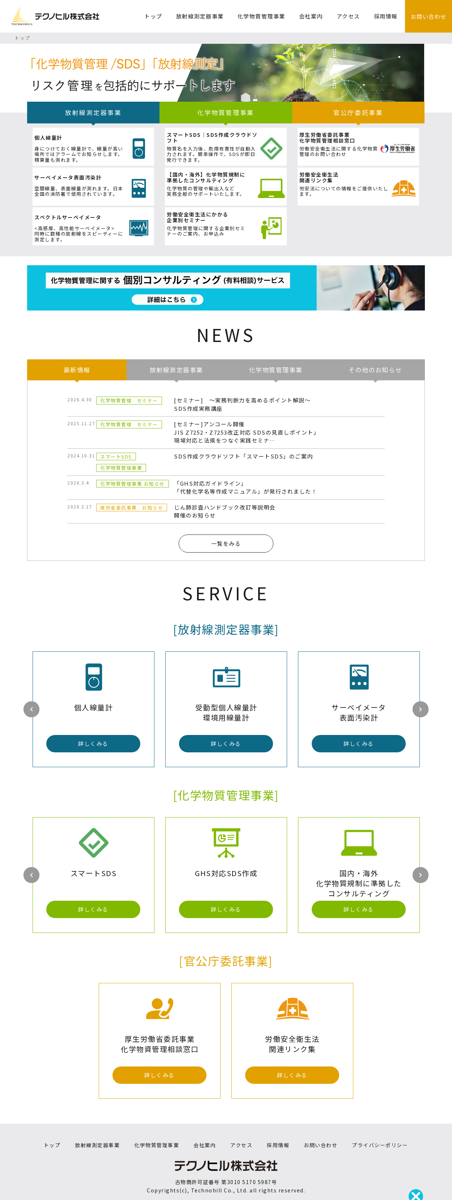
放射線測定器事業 (200, 16)
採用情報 (386, 16)
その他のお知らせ (375, 369)
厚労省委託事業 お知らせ (131, 507)
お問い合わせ (429, 16)
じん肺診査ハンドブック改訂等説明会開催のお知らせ (225, 511)
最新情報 (77, 369)
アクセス (348, 16)
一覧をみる (226, 543)
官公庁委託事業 (358, 112)
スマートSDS (116, 456)
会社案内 (311, 16)
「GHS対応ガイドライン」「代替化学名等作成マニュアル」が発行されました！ (245, 487)
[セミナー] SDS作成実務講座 (242, 404)
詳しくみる (93, 743)
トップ (153, 16)
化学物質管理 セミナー (129, 400)
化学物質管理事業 (261, 16)
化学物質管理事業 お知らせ (132, 483)
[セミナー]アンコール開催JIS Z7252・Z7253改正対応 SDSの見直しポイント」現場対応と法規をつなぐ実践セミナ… (246, 432)
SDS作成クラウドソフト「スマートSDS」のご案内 (243, 456)
